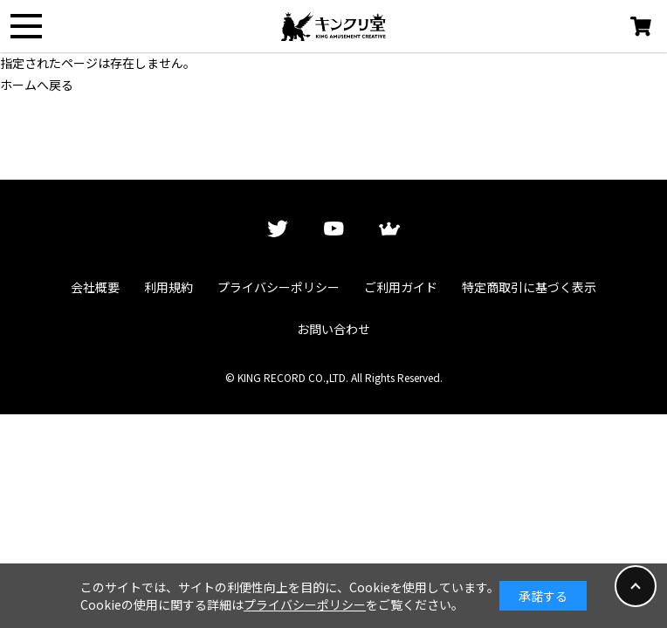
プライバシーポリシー (278, 287)
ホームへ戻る (36, 84)
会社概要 (95, 287)
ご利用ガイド (400, 287)
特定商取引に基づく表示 (529, 287)
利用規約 (168, 287)
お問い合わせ (333, 329)
